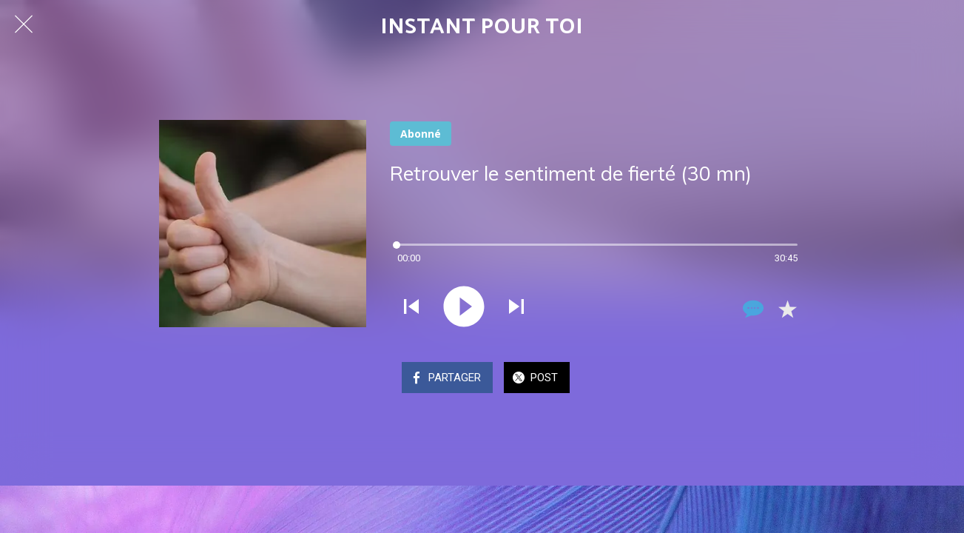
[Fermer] (24, 24)
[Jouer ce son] (463, 308)
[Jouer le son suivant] (516, 308)
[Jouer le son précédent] (411, 308)
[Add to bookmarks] (787, 308)
